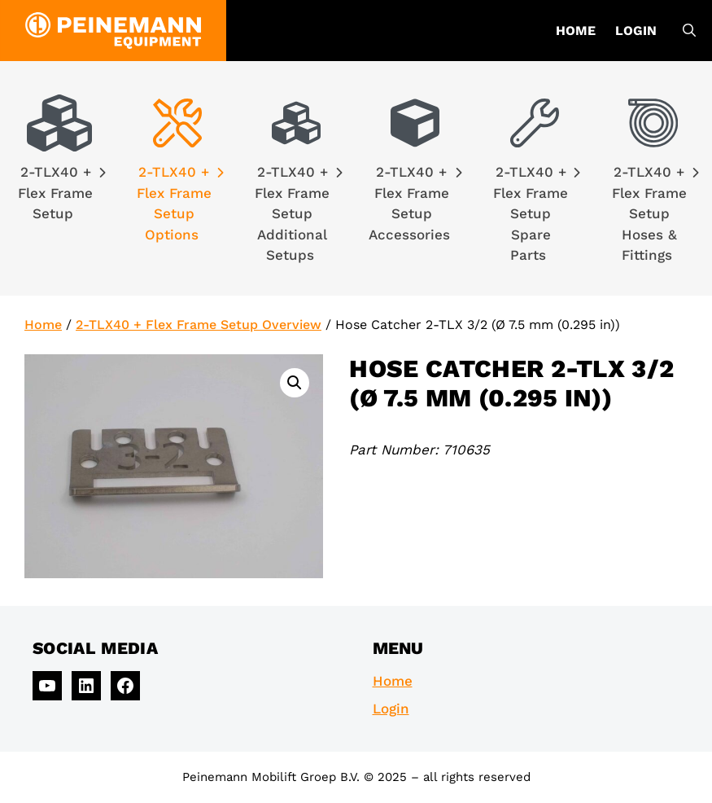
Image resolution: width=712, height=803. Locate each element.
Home (576, 30)
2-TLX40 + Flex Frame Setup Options (180, 203)
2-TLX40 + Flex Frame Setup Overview (198, 324)
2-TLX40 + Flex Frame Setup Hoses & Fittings (655, 213)
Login (636, 30)
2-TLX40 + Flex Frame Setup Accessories (415, 203)
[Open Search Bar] (689, 31)
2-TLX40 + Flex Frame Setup (61, 193)
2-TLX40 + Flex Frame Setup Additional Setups (298, 213)
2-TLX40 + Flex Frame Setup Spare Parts (536, 213)
